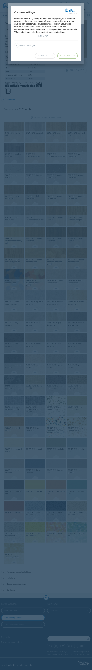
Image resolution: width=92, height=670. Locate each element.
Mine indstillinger (24, 45)
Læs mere (45, 36)
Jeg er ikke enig (45, 56)
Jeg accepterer (67, 56)
